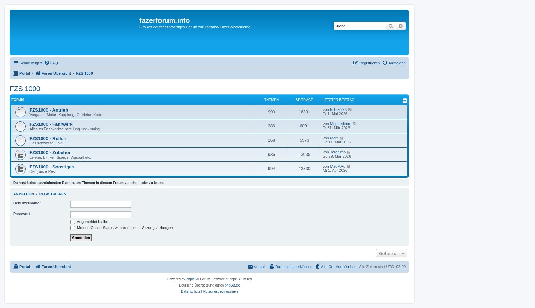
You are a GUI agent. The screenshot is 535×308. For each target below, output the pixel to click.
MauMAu (337, 166)
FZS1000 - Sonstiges (51, 166)
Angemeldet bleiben (90, 222)
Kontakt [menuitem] (257, 266)
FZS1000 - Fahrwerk (51, 124)
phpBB (191, 279)
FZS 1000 (25, 89)
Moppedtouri (340, 124)
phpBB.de (232, 285)
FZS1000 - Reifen (47, 138)
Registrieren (53, 194)
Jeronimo (338, 152)
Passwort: (22, 214)
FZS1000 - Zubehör (50, 152)
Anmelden (23, 194)
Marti (334, 138)
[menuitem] (51, 63)
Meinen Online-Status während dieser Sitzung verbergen (121, 228)
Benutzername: (27, 203)
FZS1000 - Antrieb (48, 110)
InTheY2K (338, 109)
